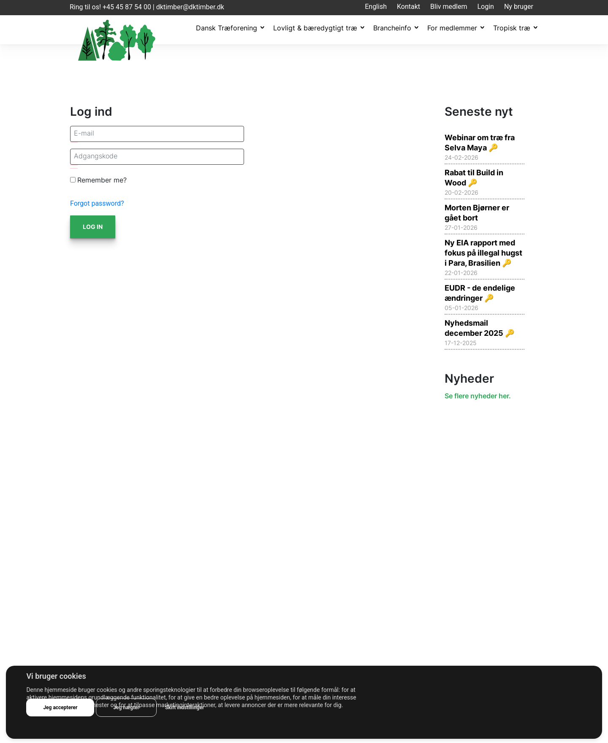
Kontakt (408, 7)
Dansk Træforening (226, 28)
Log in (93, 226)
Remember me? (102, 180)
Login (485, 7)
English (376, 7)
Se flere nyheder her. (478, 396)
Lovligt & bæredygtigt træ (315, 28)
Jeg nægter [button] (126, 707)
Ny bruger (518, 7)
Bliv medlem (448, 7)
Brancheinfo (392, 28)
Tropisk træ (511, 28)
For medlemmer (452, 28)
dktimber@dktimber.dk (190, 7)
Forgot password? (97, 203)
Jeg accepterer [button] (60, 707)
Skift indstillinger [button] (184, 707)
